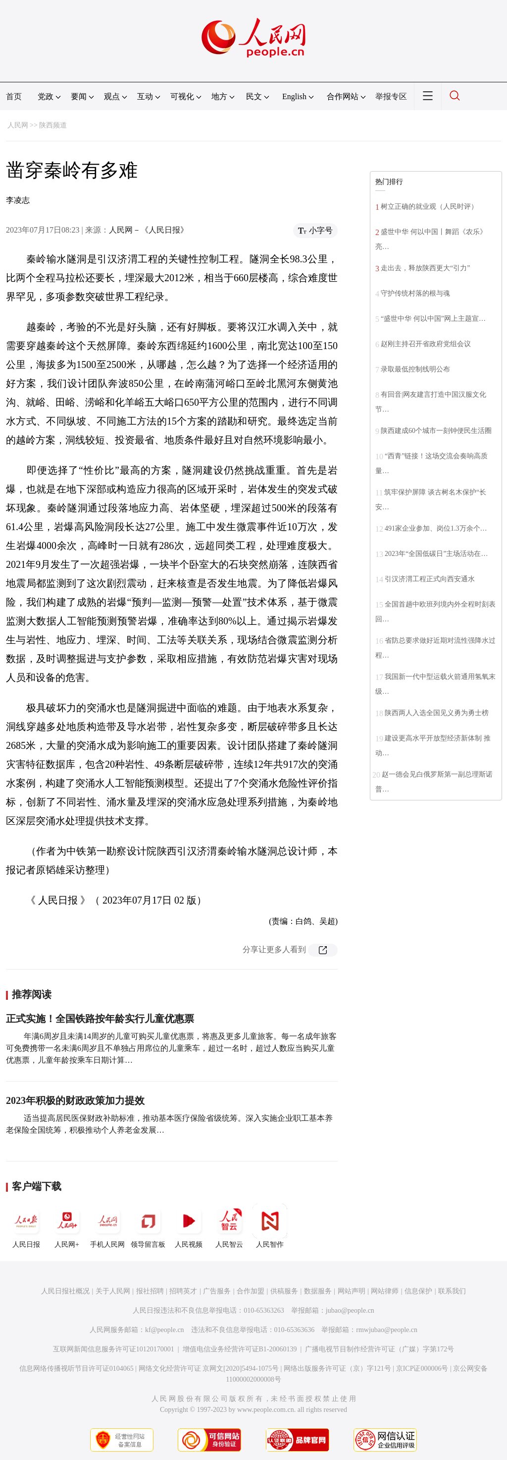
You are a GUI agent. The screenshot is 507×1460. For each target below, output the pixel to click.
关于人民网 (113, 1291)
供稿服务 (284, 1291)
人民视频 (188, 1226)
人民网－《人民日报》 (148, 230)
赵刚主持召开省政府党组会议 (426, 344)
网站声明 (351, 1291)
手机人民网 (107, 1226)
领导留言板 (148, 1226)
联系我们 (452, 1291)
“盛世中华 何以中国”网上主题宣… (433, 318)
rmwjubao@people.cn (386, 1330)
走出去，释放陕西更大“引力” (425, 268)
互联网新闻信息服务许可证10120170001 (113, 1349)
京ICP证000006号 (422, 1368)
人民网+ (67, 1226)
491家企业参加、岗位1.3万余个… (436, 528)
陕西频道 (53, 125)
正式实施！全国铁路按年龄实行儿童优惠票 (100, 1018)
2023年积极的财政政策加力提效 (75, 1100)
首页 (14, 96)
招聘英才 (183, 1291)
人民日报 (26, 1226)
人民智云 (229, 1226)
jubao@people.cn (350, 1310)
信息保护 (418, 1291)
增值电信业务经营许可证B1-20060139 (240, 1349)
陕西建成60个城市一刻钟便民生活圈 (436, 430)
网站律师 (385, 1291)
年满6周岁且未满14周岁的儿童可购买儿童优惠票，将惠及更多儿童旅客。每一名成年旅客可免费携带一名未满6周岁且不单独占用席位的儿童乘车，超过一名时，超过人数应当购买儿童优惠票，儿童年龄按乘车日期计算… (171, 1048)
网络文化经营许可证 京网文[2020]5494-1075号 (209, 1368)
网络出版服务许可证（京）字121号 (337, 1368)
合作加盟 (250, 1291)
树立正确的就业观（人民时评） (429, 206)
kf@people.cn (164, 1330)
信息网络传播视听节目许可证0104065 (76, 1368)
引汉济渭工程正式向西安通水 (430, 579)
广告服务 (217, 1291)
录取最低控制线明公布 (415, 369)
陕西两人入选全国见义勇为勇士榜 (437, 713)
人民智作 (270, 1226)
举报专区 (391, 96)
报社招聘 (150, 1291)
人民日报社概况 (65, 1291)
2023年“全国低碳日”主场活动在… (436, 553)
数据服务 (318, 1291)
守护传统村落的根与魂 (415, 293)
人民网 (17, 125)
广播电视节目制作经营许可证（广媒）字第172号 (379, 1349)
